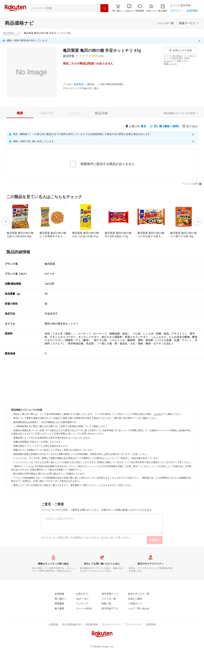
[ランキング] (82, 603)
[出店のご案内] (135, 599)
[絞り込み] (190, 126)
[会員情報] (59, 594)
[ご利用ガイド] (135, 603)
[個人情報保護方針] (71, 624)
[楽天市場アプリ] (110, 608)
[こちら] (167, 60)
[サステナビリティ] (111, 624)
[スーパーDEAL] (84, 608)
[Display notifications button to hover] (117, 8)
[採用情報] (151, 624)
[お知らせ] (129, 8)
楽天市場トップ (11, 33)
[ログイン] (175, 10)
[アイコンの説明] (191, 184)
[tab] (19, 113)
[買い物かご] (61, 599)
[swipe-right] (198, 221)
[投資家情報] (92, 624)
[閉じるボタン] (200, 40)
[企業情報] (53, 624)
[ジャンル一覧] (165, 23)
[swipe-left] (6, 221)
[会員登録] (192, 10)
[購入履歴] (162, 8)
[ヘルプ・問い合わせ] (138, 608)
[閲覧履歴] (139, 8)
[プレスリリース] (133, 624)
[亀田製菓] (78, 84)
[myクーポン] (82, 599)
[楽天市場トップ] (110, 594)
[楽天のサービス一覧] (138, 594)
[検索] (104, 8)
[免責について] (170, 63)
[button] (129, 8)
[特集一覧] (106, 603)
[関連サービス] (189, 23)
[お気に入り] (151, 8)
